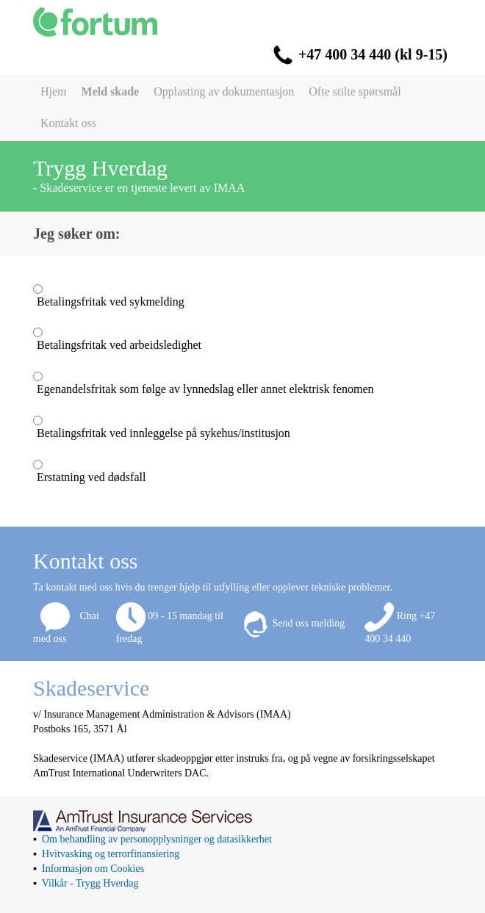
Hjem (53, 91)
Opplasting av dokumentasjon (224, 91)
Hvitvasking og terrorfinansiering (110, 853)
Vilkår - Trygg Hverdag (90, 883)
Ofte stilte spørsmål (354, 91)
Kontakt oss (68, 123)
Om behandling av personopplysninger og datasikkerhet (157, 839)
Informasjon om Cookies (93, 868)
